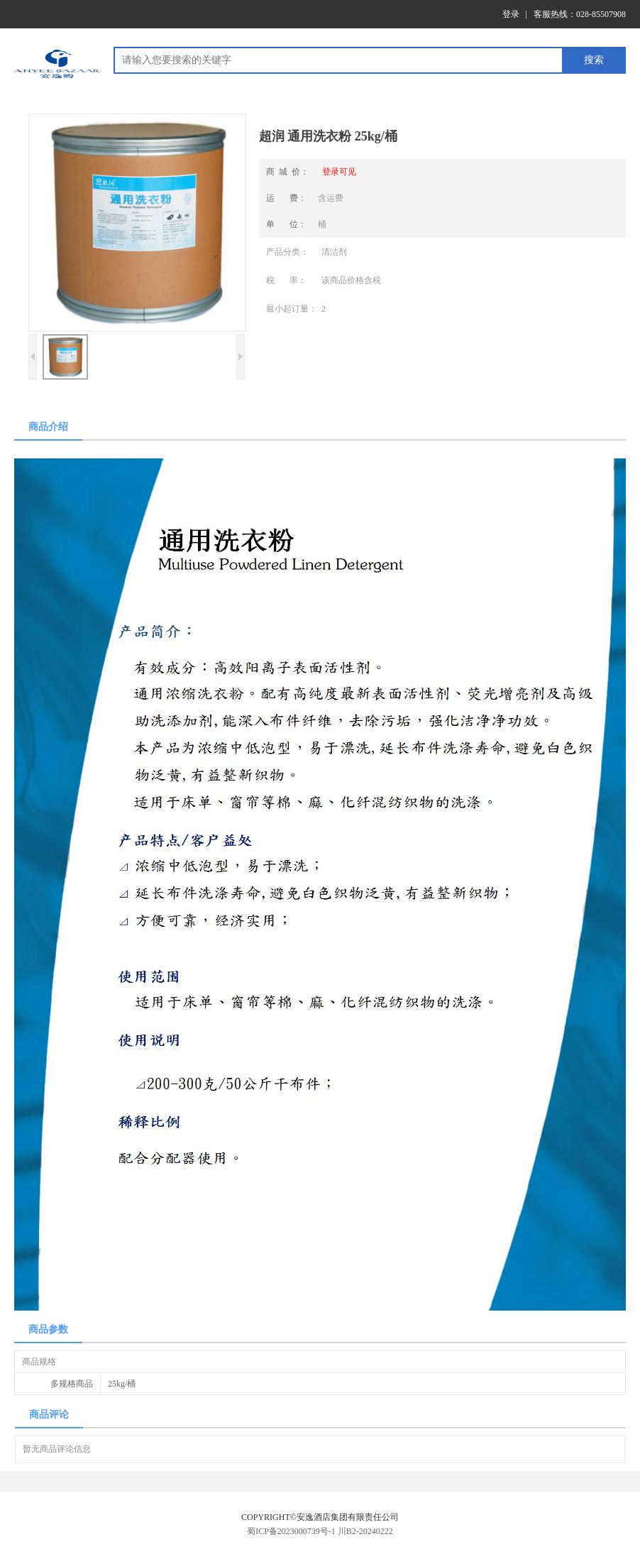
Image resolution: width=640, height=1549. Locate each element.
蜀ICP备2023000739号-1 (291, 1531)
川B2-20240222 (365, 1531)
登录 (510, 14)
